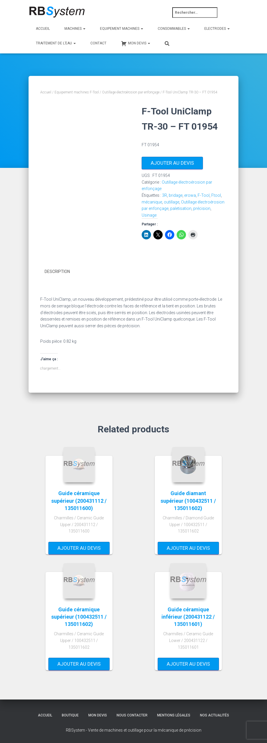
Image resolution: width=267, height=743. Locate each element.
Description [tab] (57, 271)
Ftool (216, 195)
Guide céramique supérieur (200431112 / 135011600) (79, 500)
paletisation (181, 208)
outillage (171, 202)
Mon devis (97, 715)
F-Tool (204, 195)
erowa (190, 195)
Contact (98, 43)
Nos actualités (214, 715)
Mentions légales (173, 715)
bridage (175, 195)
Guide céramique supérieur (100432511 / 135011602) (79, 616)
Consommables (174, 29)
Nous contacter (132, 715)
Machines (74, 29)
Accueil (43, 29)
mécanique (152, 202)
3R (164, 195)
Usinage (149, 215)
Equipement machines (121, 29)
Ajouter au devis (172, 163)
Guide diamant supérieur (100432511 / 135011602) (188, 500)
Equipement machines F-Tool (77, 92)
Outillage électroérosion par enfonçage (130, 92)
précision (201, 208)
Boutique (70, 715)
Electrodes (217, 29)
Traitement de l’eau (56, 43)
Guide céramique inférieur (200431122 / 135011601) (188, 616)
